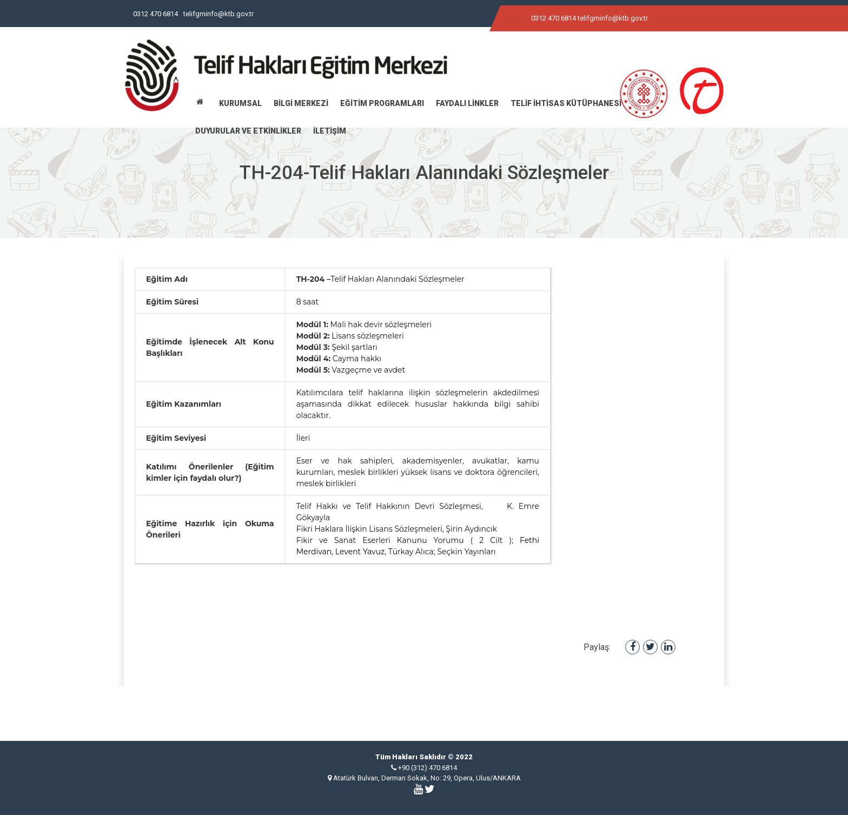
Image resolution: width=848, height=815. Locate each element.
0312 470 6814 (155, 14)
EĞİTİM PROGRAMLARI (382, 103)
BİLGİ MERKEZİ (301, 103)
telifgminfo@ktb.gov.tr (218, 14)
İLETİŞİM (329, 131)
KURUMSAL (240, 103)
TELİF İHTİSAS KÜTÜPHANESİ (566, 103)
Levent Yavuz (360, 551)
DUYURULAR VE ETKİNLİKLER (248, 131)
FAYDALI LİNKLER (467, 103)
